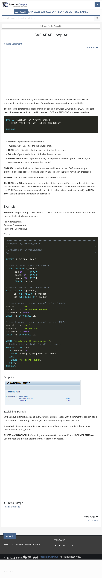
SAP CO (63, 11)
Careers (19, 544)
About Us (8, 544)
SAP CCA (46, 11)
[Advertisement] (51, 73)
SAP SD (84, 11)
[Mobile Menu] (97, 4)
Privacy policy (32, 544)
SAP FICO (74, 11)
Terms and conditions (16, 558)
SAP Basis (34, 11)
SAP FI (55, 11)
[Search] (97, 18)
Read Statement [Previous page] (13, 43)
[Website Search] (48, 18)
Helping (34, 558)
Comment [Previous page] (92, 47)
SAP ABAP (21, 11)
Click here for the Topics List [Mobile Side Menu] (51, 26)
